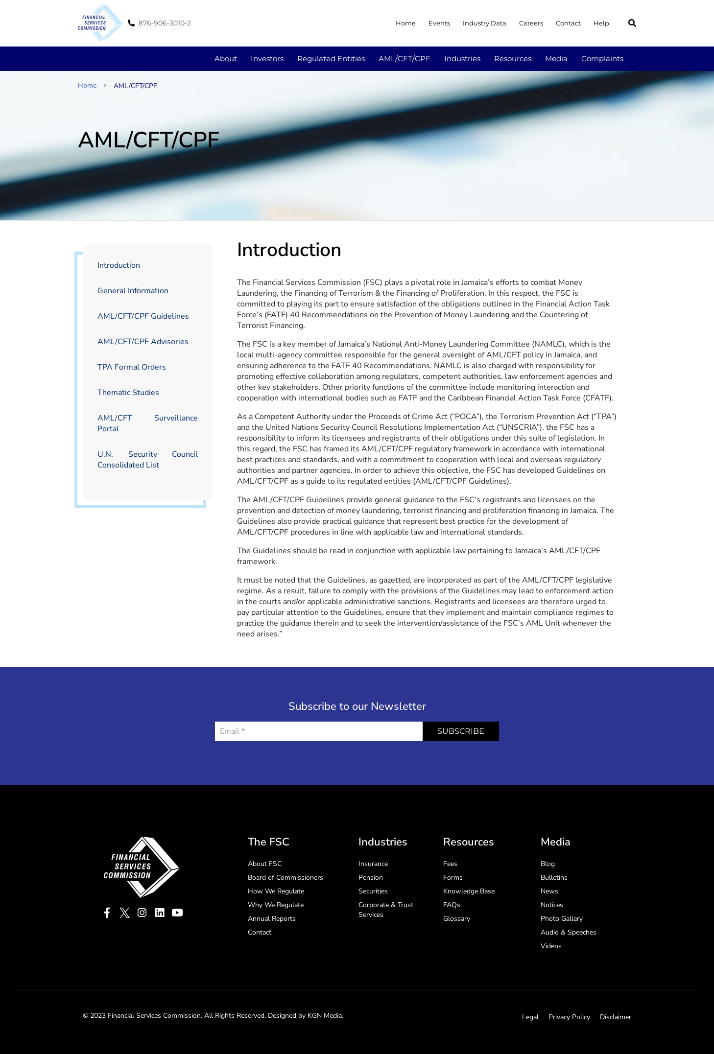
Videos (551, 946)
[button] (632, 23)
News (549, 891)
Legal (530, 1017)
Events (439, 23)
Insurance (373, 863)
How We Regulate (276, 891)
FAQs (451, 905)
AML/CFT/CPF (404, 58)
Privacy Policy (569, 1017)
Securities (373, 891)
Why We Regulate (276, 905)
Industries (462, 58)
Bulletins (554, 877)
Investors (267, 58)
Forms (453, 877)
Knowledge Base (469, 891)
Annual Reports (272, 918)
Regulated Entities (331, 58)
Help (601, 23)
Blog (548, 863)
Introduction (118, 265)
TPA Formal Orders (131, 367)
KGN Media (325, 1015)
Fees (450, 863)
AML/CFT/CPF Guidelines (143, 316)
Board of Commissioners (285, 877)
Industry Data (484, 23)
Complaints (602, 58)
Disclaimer (615, 1017)
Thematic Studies (128, 392)
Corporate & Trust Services (385, 909)
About (225, 58)
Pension (370, 877)
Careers (531, 23)
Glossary (456, 918)
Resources (512, 58)
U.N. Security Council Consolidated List (147, 459)
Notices (552, 905)
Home (406, 23)
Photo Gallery (562, 918)
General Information (132, 290)
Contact (568, 23)
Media (556, 58)
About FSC (265, 863)
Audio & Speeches (568, 932)
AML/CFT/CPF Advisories (143, 341)
